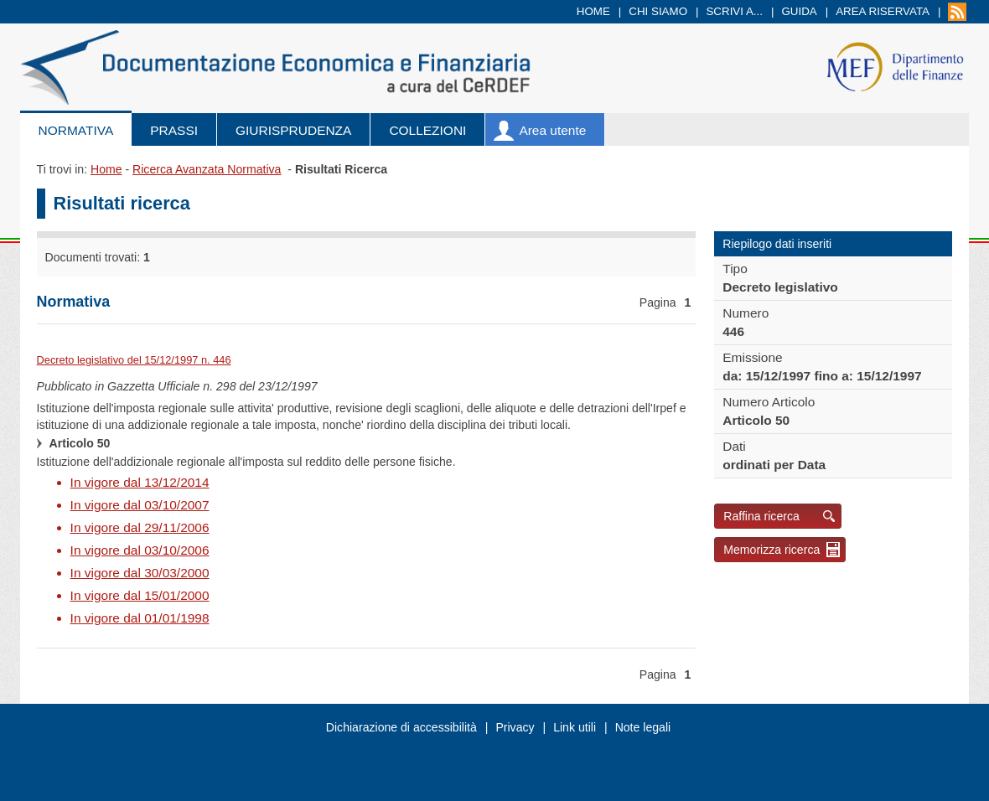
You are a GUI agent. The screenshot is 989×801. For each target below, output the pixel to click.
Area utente (552, 130)
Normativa (76, 130)
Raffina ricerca (761, 516)
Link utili (574, 727)
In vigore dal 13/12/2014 (140, 482)
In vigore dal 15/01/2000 (140, 595)
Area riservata (882, 11)
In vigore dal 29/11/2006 (140, 527)
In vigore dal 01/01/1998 (140, 618)
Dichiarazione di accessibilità (401, 727)
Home (593, 11)
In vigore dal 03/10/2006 (140, 550)
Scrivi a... (734, 11)
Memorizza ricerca (771, 549)
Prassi (174, 130)
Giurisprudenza (293, 130)
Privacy (514, 727)
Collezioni (427, 130)
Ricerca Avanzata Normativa (206, 169)
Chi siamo (658, 11)
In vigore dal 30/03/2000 (140, 573)
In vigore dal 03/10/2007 (140, 505)
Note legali (643, 727)
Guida (798, 11)
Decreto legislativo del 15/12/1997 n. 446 (134, 360)
